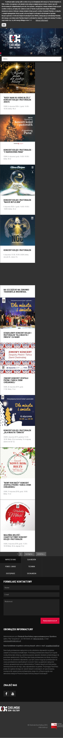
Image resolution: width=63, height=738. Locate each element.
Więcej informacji (42, 20)
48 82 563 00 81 (38, 639)
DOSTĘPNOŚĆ (10, 573)
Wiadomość (32, 607)
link (30, 20)
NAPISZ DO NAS (10, 560)
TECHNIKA (31, 566)
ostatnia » (41, 554)
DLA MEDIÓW (31, 560)
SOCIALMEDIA (31, 573)
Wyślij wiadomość (50, 621)
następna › (29, 554)
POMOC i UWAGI (10, 566)
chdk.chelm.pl (42, 727)
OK (4, 25)
